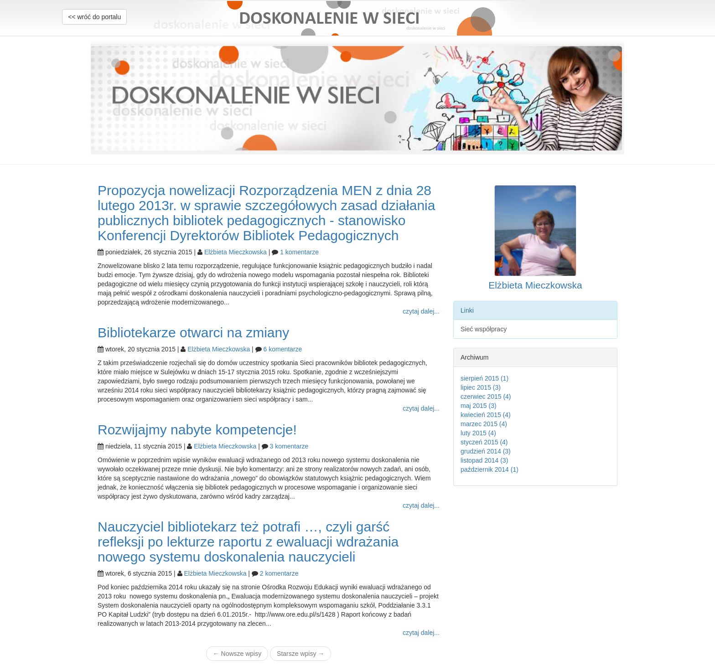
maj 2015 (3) (479, 405)
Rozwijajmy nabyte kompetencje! (197, 429)
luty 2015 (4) (478, 433)
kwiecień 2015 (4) (486, 414)
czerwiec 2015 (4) (486, 396)
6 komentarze (283, 349)
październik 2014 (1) (489, 469)
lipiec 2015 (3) (481, 387)
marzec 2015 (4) (484, 424)
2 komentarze (279, 573)
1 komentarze (299, 252)
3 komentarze (289, 446)
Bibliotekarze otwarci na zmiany (193, 332)
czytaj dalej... (421, 311)
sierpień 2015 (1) (484, 378)
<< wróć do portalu (94, 17)
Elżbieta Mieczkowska (235, 252)
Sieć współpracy (484, 329)
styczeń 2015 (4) (484, 442)
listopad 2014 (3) (484, 460)
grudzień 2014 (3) (486, 451)
